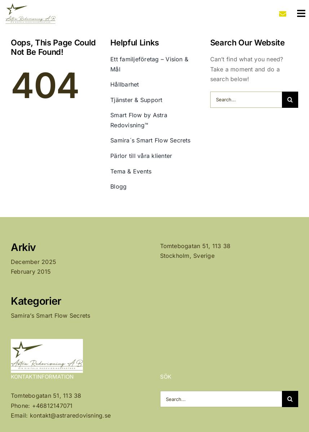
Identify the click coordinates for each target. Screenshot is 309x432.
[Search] (290, 100)
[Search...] (246, 100)
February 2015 (31, 271)
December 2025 (33, 261)
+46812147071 (52, 405)
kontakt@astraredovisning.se (70, 415)
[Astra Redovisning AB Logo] (30, 4)
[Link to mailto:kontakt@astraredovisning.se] (282, 14)
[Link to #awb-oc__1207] (301, 13)
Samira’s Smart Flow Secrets (50, 315)
